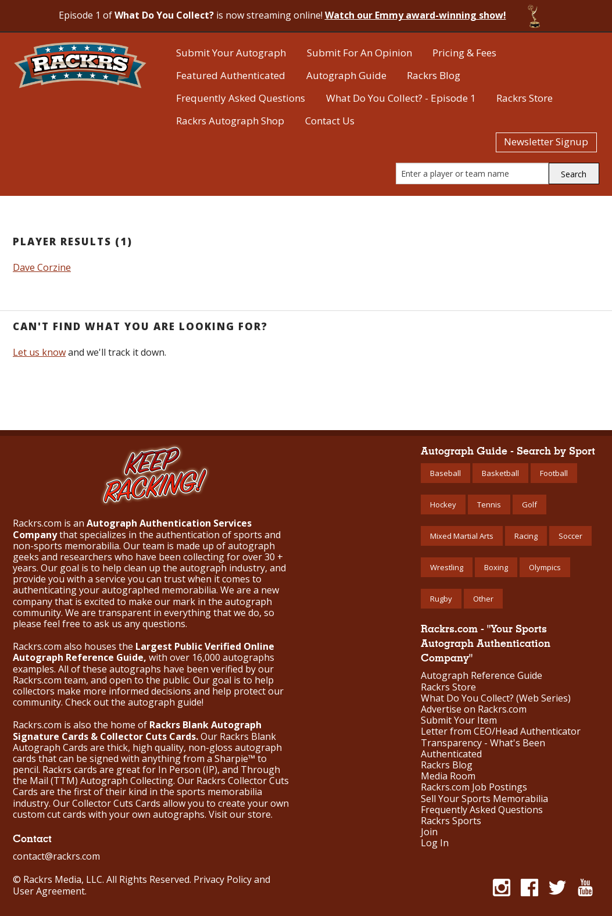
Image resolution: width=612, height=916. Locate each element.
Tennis (489, 504)
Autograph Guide (346, 75)
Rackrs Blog (433, 75)
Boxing (496, 567)
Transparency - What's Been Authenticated (483, 749)
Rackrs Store (524, 98)
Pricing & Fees (464, 52)
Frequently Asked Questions (240, 98)
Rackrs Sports (451, 820)
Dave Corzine (42, 267)
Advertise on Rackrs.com (474, 709)
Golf (529, 504)
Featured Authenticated (230, 75)
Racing (526, 536)
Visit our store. (241, 814)
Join (429, 832)
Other (483, 598)
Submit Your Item (459, 720)
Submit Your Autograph (231, 52)
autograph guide (165, 702)
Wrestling (446, 567)
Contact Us (330, 120)
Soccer (570, 536)
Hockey (443, 504)
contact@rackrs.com (56, 856)
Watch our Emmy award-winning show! (415, 15)
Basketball (500, 473)
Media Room (448, 776)
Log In (435, 843)
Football (554, 473)
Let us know (39, 352)
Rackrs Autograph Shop (230, 120)
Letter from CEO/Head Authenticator (501, 731)
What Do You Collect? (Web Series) (496, 698)
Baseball (445, 473)
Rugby (441, 598)
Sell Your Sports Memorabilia (484, 798)
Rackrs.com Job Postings (474, 787)
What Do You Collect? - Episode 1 (401, 98)
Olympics (545, 567)
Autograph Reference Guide (481, 675)
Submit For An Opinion (359, 52)
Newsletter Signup (546, 141)
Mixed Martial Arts (461, 536)
